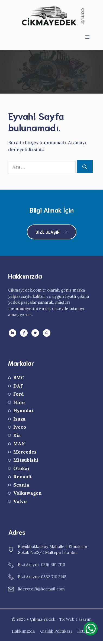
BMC (18, 378)
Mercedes (25, 452)
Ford (18, 394)
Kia (17, 435)
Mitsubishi (25, 460)
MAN (19, 444)
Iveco (19, 427)
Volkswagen (27, 493)
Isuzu (19, 419)
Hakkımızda (23, 631)
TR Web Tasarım (75, 619)
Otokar (21, 468)
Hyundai (23, 411)
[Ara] (85, 166)
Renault (22, 477)
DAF (18, 386)
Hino (19, 402)
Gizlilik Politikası (56, 631)
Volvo (20, 501)
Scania (21, 485)
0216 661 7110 (53, 564)
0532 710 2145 (53, 576)
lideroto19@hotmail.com (41, 589)
